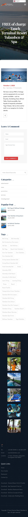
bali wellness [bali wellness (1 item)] (14, 245)
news (2, 187)
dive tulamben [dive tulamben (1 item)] (20, 252)
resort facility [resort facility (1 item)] (6, 287)
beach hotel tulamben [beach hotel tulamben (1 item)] (17, 249)
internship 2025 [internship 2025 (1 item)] (6, 270)
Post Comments (11, 158)
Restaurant (4, 475)
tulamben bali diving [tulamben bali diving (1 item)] (8, 298)
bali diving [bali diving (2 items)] (5, 238)
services (9, 88)
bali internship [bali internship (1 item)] (15, 238)
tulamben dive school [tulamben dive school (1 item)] (8, 301)
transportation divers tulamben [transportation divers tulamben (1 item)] (11, 291)
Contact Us (4, 478)
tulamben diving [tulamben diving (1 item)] (6, 308)
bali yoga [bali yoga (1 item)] (4, 249)
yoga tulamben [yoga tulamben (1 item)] (20, 319)
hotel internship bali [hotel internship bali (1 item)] (7, 266)
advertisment (4, 183)
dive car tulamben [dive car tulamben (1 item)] (7, 252)
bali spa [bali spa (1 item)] (4, 245)
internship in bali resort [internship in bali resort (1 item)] (8, 273)
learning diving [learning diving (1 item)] (16, 280)
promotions (4, 191)
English (16, 1)
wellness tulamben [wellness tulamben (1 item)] (7, 319)
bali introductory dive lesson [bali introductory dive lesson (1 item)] (10, 242)
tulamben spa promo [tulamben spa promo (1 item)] (8, 315)
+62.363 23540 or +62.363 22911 (17, 450)
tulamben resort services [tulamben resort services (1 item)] (9, 312)
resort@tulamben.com (14, 453)
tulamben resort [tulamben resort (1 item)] (19, 308)
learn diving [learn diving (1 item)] (5, 280)
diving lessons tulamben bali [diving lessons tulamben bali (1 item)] (10, 259)
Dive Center (4, 471)
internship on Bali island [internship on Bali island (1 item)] (9, 277)
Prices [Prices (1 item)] (4, 284)
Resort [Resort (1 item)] (13, 284)
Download (4, 483)
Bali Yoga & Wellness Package (16, 208)
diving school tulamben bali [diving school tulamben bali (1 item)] (10, 263)
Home (2, 468)
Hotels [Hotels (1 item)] (19, 266)
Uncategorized (5, 199)
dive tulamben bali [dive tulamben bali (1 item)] (7, 256)
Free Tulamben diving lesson (15, 216)
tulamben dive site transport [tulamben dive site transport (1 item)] (10, 305)
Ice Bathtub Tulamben (14, 223)
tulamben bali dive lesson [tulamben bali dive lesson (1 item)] (9, 294)
